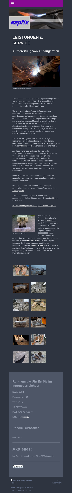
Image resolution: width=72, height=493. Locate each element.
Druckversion (17, 480)
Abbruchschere (26, 146)
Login (59, 480)
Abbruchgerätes (36, 245)
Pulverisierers (50, 221)
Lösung (55, 198)
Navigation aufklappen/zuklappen (36, 3)
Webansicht (57, 483)
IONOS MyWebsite (18, 490)
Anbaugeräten (21, 101)
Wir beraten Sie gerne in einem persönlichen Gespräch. (34, 206)
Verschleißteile (32, 240)
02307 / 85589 (21, 407)
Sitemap (28, 480)
